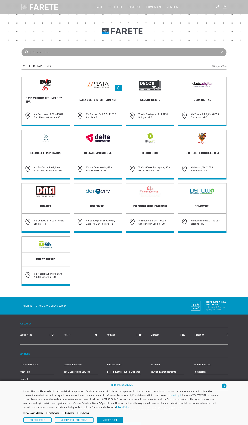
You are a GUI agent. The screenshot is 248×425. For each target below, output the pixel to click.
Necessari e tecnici (34, 413)
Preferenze (54, 413)
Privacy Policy (122, 407)
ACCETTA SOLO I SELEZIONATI (74, 420)
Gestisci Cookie (37, 420)
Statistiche (69, 413)
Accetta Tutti (110, 420)
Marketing (84, 413)
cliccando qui (174, 395)
